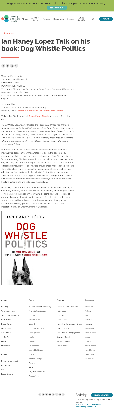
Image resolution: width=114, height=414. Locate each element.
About (25, 19)
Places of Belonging (64, 341)
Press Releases (90, 333)
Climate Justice (34, 320)
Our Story (4, 307)
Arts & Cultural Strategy (37, 311)
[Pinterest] (63, 394)
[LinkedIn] (53, 394)
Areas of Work (35, 19)
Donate (106, 19)
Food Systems (34, 333)
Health (31, 337)
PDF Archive (89, 359)
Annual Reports (6, 328)
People (46, 19)
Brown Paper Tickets (39, 116)
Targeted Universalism (37, 372)
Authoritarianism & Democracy (40, 307)
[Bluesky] (43, 394)
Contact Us (5, 337)
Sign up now (55, 8)
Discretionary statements (86, 407)
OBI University (6, 320)
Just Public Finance (36, 350)
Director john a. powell (9, 361)
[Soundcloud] (59, 394)
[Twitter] (46, 394)
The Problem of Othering (10, 315)
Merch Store (5, 346)
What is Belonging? (8, 311)
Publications (89, 307)
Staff (2, 370)
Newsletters (89, 320)
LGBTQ (32, 354)
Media (3, 341)
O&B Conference (63, 328)
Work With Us (6, 333)
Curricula (88, 341)
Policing (32, 363)
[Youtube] (49, 394)
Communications (63, 346)
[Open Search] (93, 19)
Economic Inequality (36, 328)
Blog (86, 315)
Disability (32, 324)
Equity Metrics (62, 315)
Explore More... (34, 376)
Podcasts (88, 311)
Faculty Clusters (7, 374)
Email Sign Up (81, 19)
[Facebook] (39, 394)
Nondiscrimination (94, 404)
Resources (58, 19)
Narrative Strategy (35, 359)
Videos (87, 337)
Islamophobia (34, 346)
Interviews (88, 324)
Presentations (89, 328)
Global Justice (62, 320)
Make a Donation (101, 395)
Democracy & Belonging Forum (68, 333)
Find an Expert (6, 365)
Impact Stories (6, 324)
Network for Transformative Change (69, 324)
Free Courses (89, 354)
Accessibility (81, 404)
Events (70, 19)
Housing (32, 341)
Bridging (32, 315)
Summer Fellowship (64, 337)
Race (31, 367)
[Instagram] (56, 394)
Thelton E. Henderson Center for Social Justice (39, 110)
